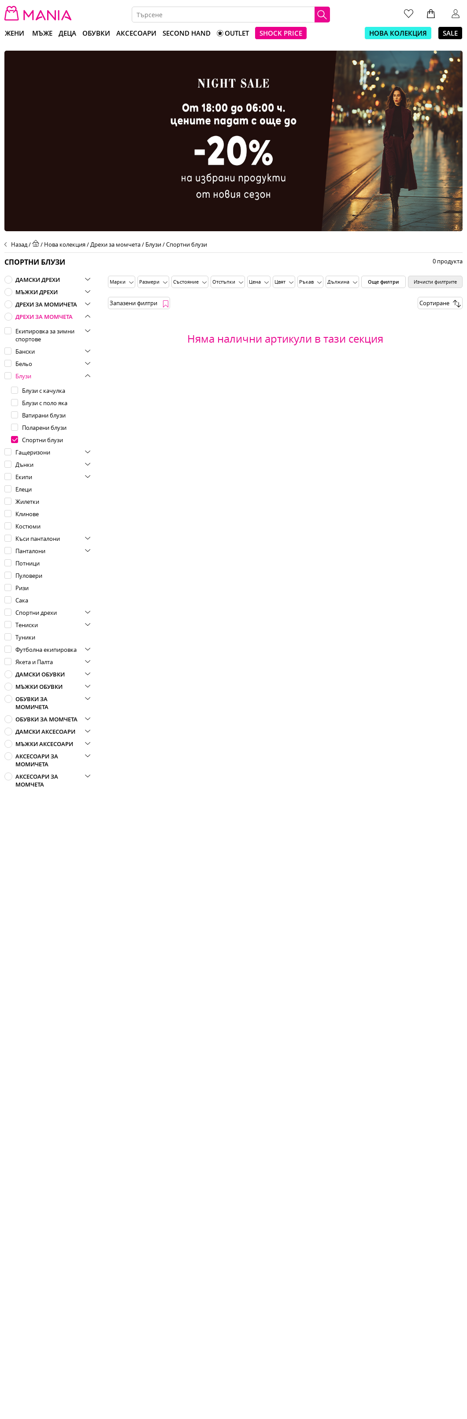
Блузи (153, 244)
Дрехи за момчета (115, 244)
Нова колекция (64, 244)
